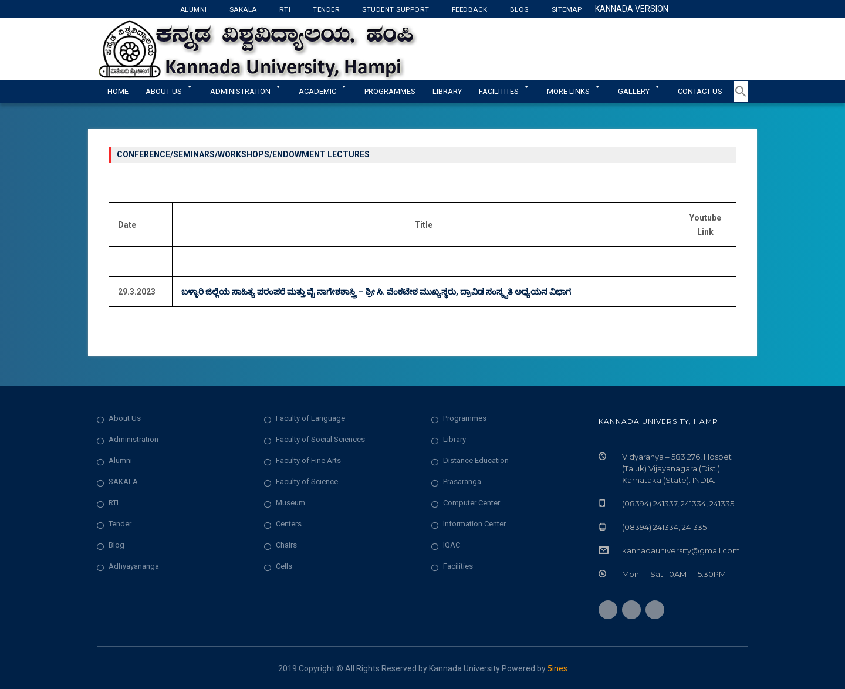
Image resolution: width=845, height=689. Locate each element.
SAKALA (123, 481)
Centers (289, 523)
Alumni (193, 9)
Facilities (458, 566)
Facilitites (504, 91)
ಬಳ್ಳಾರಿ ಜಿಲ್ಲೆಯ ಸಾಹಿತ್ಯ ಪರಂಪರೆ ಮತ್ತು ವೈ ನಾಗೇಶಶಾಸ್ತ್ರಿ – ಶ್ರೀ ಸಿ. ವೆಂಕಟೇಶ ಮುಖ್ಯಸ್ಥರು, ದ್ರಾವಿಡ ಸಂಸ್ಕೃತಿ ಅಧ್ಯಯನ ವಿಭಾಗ (376, 291)
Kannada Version (631, 8)
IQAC (451, 545)
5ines (557, 668)
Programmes (389, 91)
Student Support (396, 9)
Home (118, 91)
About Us (169, 91)
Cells (284, 566)
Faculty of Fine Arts (308, 460)
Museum (290, 502)
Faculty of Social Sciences (320, 439)
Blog (519, 9)
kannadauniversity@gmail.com (681, 550)
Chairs (286, 545)
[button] (741, 99)
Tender (326, 9)
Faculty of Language (310, 418)
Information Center (474, 523)
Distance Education (476, 460)
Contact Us (700, 91)
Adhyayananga (134, 566)
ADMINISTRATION (246, 91)
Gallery (639, 91)
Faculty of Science (307, 481)
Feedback (470, 9)
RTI (285, 9)
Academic (323, 91)
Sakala (243, 9)
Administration (133, 439)
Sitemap (567, 9)
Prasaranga (462, 481)
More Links (574, 91)
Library (447, 91)
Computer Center (471, 502)
